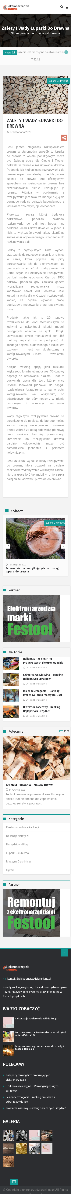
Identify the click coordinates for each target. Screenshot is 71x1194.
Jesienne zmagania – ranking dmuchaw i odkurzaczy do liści (42, 693)
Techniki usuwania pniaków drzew (29, 785)
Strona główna (20, 33)
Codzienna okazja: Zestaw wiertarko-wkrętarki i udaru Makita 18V (41, 1033)
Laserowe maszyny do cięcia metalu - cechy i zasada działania (39, 1047)
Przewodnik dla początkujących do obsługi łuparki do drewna (32, 570)
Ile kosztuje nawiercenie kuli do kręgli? (37, 1018)
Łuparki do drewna (49, 33)
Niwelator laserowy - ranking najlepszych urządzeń (41, 709)
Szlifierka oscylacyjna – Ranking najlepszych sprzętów (43, 676)
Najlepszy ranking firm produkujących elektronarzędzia (43, 660)
